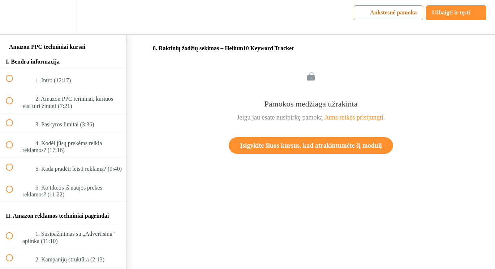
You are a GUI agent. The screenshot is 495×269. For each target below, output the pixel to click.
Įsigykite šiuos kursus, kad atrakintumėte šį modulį (311, 145)
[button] (13, 17)
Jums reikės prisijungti (353, 117)
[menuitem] (63, 17)
